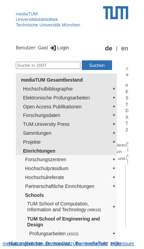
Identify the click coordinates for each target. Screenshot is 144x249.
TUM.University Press (46, 124)
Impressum (122, 243)
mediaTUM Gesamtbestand (52, 80)
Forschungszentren (45, 159)
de (108, 48)
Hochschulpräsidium (46, 168)
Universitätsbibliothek (37, 19)
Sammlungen (37, 133)
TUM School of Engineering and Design (63, 221)
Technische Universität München (48, 24)
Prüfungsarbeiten (54, 233)
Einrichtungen (39, 151)
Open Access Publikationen (52, 106)
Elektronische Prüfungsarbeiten (56, 97)
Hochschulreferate (44, 177)
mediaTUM (27, 13)
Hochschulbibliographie (48, 89)
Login (59, 47)
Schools (34, 195)
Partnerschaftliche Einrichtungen (60, 186)
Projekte (32, 142)
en (124, 48)
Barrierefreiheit (91, 243)
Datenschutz (59, 243)
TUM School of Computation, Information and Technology (64, 206)
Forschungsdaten (41, 115)
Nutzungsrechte (26, 243)
